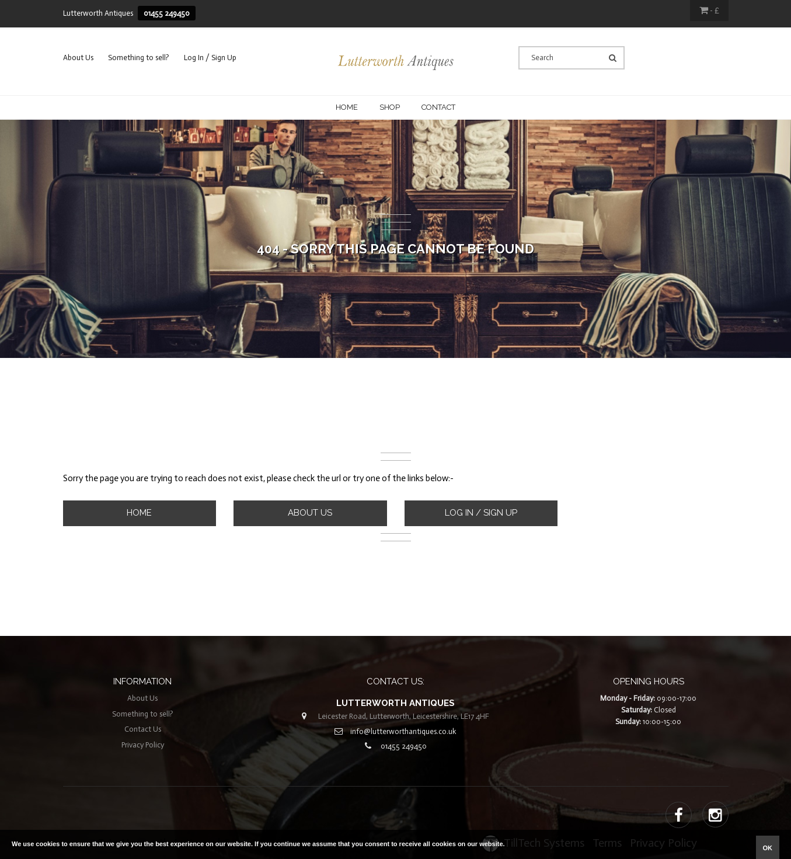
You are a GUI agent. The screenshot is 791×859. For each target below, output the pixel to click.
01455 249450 (167, 13)
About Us (78, 57)
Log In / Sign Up (210, 57)
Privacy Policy (142, 744)
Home (347, 107)
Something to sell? (138, 57)
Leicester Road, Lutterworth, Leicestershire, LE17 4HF (403, 716)
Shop (389, 107)
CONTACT (438, 107)
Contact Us (142, 729)
